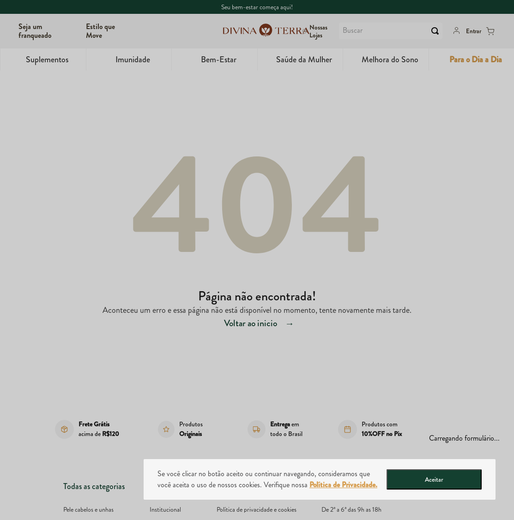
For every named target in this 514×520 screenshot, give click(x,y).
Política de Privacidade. (343, 484)
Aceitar (434, 479)
